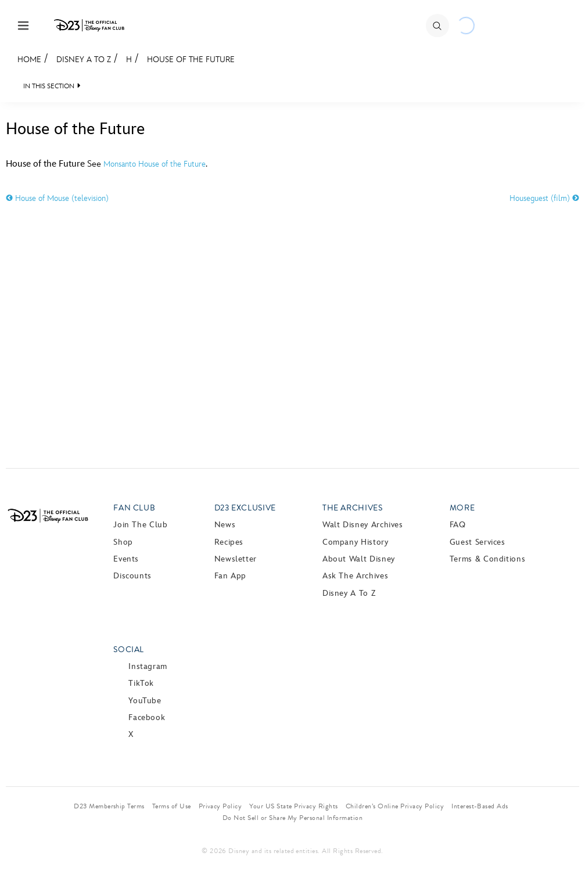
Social (128, 649)
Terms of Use (171, 806)
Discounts (132, 576)
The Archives (352, 508)
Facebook (146, 717)
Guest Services (477, 542)
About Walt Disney (358, 559)
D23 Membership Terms (109, 806)
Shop (123, 542)
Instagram (147, 666)
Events (126, 559)
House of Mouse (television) (57, 198)
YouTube (144, 701)
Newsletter (235, 559)
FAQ (458, 525)
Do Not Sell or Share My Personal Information (292, 817)
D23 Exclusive (245, 508)
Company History (355, 542)
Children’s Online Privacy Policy (395, 806)
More (462, 508)
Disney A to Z (83, 59)
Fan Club (134, 508)
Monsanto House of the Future (154, 164)
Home (29, 59)
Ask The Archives (355, 576)
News (225, 525)
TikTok (141, 683)
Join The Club (140, 525)
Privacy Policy (220, 806)
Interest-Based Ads (479, 806)
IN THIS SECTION (48, 86)
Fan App (230, 576)
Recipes (228, 542)
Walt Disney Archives (362, 525)
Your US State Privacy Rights (293, 806)
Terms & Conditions (488, 559)
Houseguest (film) (544, 198)
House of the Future (191, 59)
